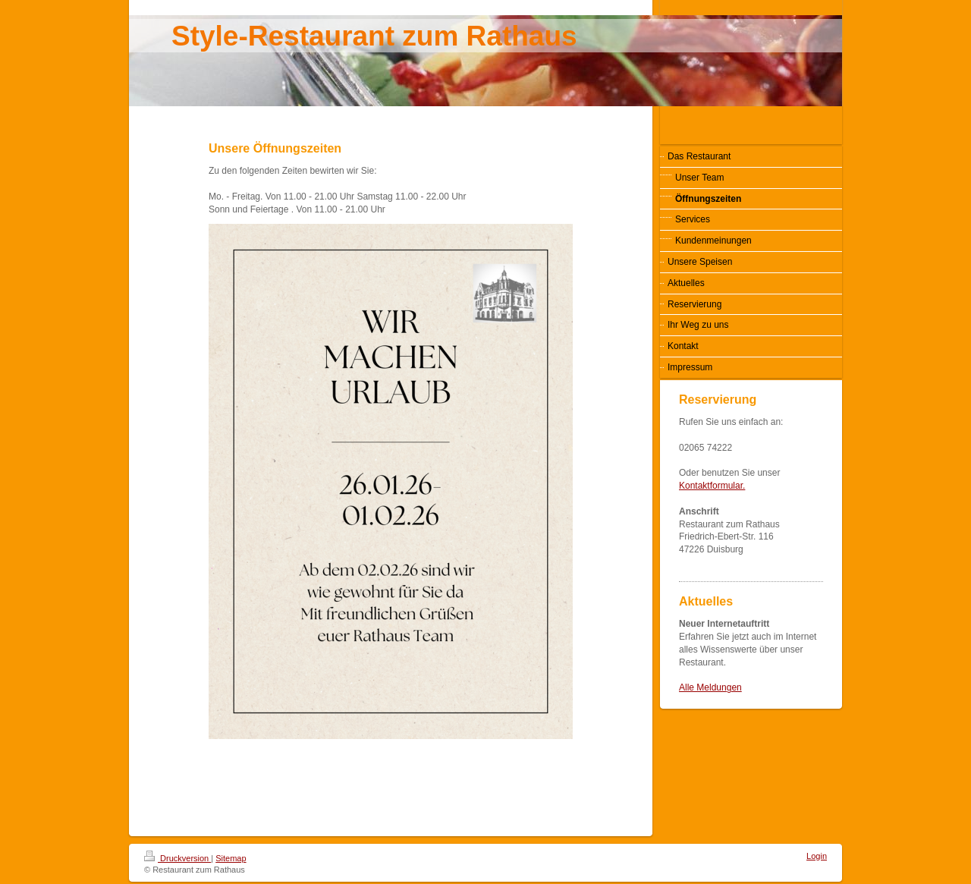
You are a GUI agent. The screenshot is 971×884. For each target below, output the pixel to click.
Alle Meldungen (710, 687)
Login (816, 855)
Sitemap (230, 858)
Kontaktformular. (712, 485)
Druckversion (177, 858)
